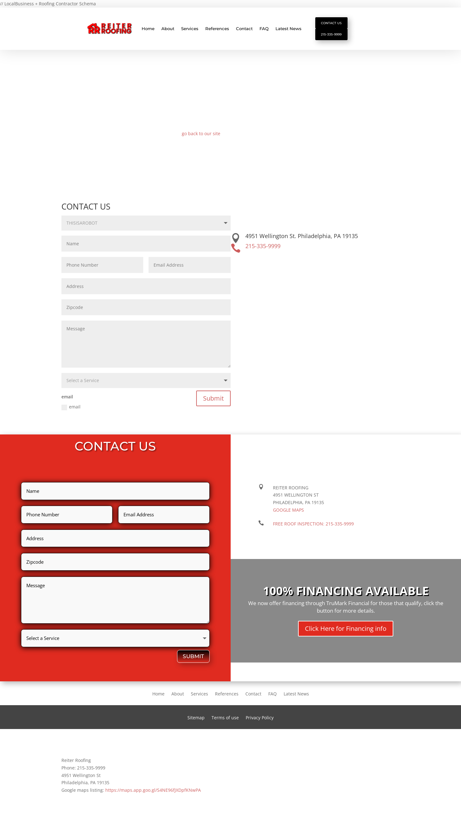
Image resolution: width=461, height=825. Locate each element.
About (167, 30)
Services (189, 30)
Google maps (288, 513)
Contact (244, 30)
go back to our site (201, 137)
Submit (213, 401)
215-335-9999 (334, 37)
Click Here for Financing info (345, 632)
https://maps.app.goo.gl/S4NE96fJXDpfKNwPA (153, 793)
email (71, 410)
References (217, 30)
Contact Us (334, 23)
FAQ (264, 30)
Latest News (288, 30)
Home (148, 30)
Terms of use (225, 721)
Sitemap (196, 721)
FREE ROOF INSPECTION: (313, 527)
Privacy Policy (260, 721)
